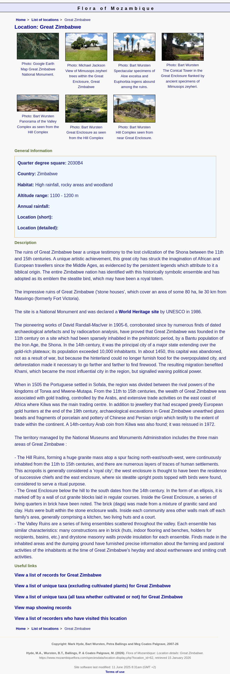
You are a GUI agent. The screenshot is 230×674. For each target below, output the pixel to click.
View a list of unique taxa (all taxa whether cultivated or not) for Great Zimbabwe (98, 597)
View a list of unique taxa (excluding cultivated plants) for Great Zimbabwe (92, 585)
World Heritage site (139, 311)
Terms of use (115, 671)
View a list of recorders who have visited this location (70, 618)
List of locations (45, 20)
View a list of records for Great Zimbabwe (57, 575)
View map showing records (42, 607)
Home (21, 20)
